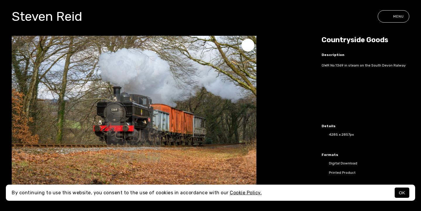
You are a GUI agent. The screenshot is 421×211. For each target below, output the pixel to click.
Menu (393, 16)
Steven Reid (47, 16)
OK (402, 192)
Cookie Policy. (246, 192)
